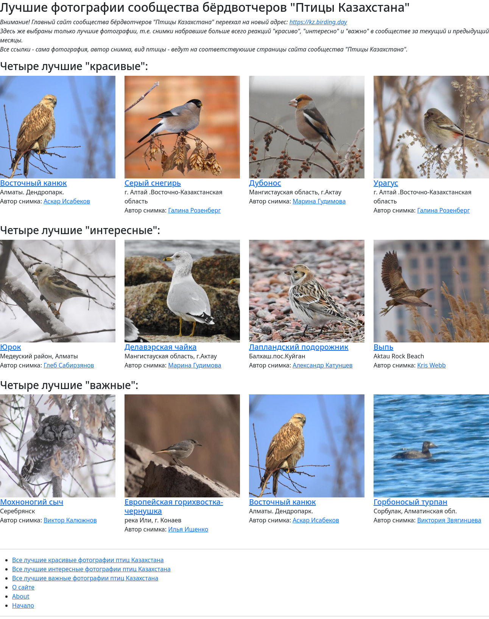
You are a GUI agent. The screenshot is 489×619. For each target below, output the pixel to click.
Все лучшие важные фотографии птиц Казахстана (85, 578)
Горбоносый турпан (410, 502)
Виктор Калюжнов (70, 520)
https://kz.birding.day (318, 22)
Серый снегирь (153, 183)
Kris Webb (431, 365)
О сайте (23, 587)
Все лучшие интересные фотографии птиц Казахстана (91, 569)
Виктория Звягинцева (449, 520)
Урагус (386, 183)
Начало (23, 605)
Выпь (383, 347)
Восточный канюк (33, 183)
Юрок (10, 347)
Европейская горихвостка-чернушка (174, 506)
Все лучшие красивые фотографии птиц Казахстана (88, 560)
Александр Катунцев (322, 365)
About (20, 596)
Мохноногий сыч (31, 502)
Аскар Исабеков (67, 201)
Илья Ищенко (188, 529)
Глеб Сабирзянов (69, 365)
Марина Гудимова (319, 201)
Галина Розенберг (194, 210)
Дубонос (265, 183)
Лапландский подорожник (299, 347)
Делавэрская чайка (161, 347)
